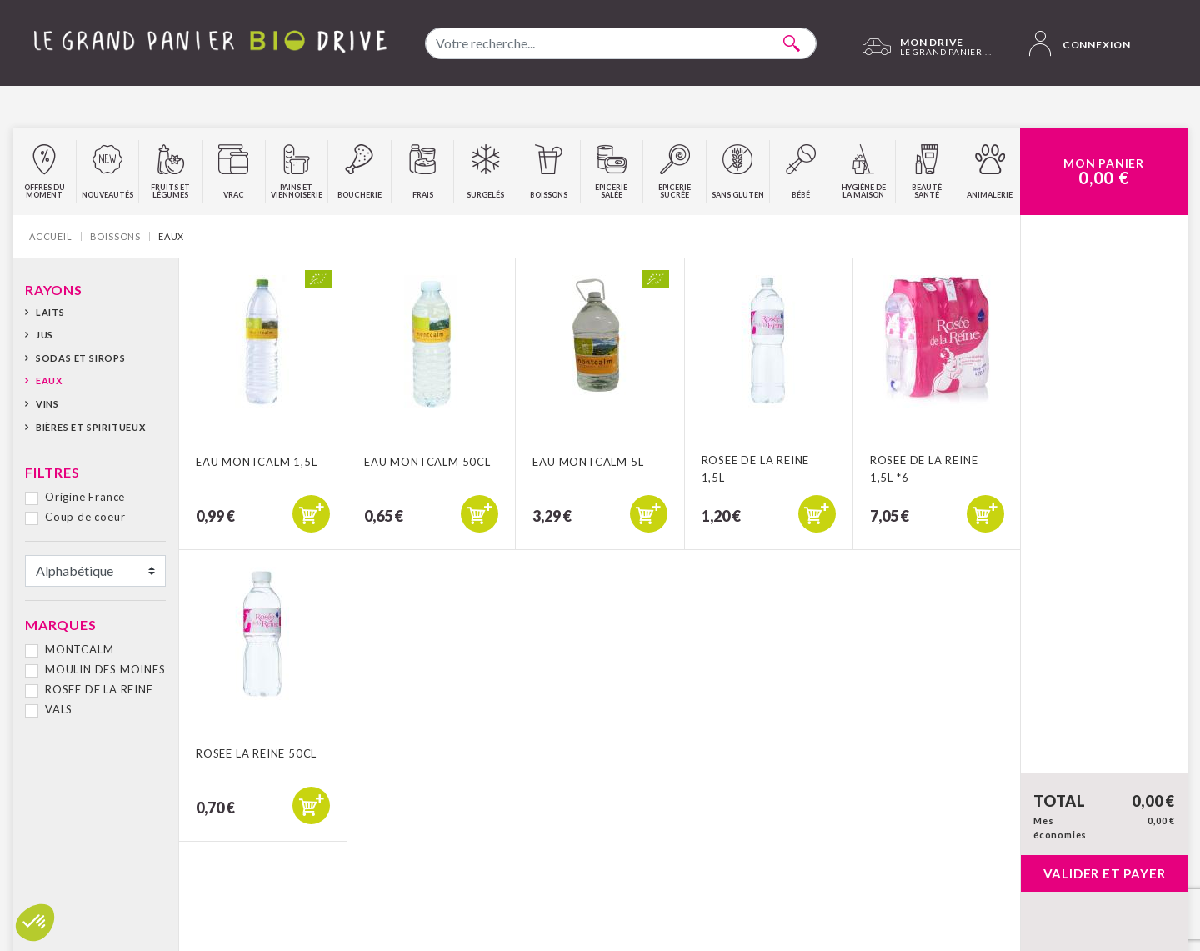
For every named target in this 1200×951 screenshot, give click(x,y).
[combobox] (621, 43)
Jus (44, 334)
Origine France (85, 496)
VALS (58, 709)
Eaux (49, 380)
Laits (50, 312)
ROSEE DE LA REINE (99, 689)
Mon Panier (1104, 172)
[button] (35, 923)
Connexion (1080, 43)
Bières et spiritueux (91, 427)
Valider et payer (1104, 873)
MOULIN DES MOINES (105, 669)
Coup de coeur (85, 516)
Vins (47, 403)
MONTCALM (79, 649)
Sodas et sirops (81, 358)
